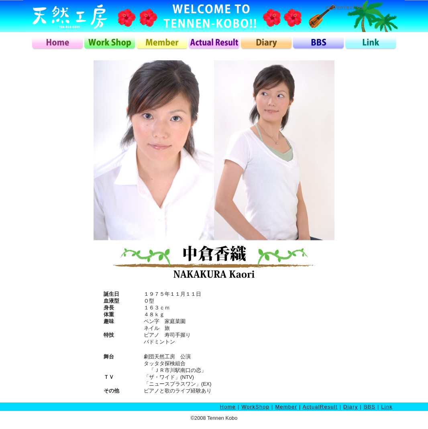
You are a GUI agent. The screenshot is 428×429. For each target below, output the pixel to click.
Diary (350, 407)
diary (266, 43)
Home (228, 407)
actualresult (214, 43)
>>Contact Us (345, 7)
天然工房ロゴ (69, 16)
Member (286, 407)
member (162, 43)
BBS (369, 407)
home (57, 43)
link (370, 43)
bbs (318, 43)
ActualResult (320, 407)
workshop (110, 43)
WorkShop (255, 407)
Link (387, 407)
